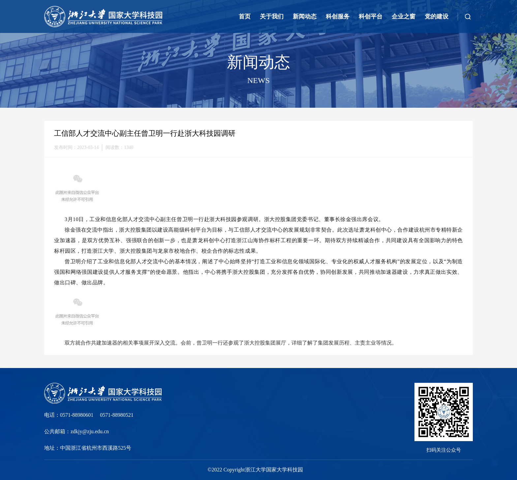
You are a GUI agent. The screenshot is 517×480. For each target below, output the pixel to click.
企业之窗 (403, 16)
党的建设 (436, 16)
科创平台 (370, 16)
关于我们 (272, 16)
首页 (245, 16)
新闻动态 (305, 16)
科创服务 (338, 16)
